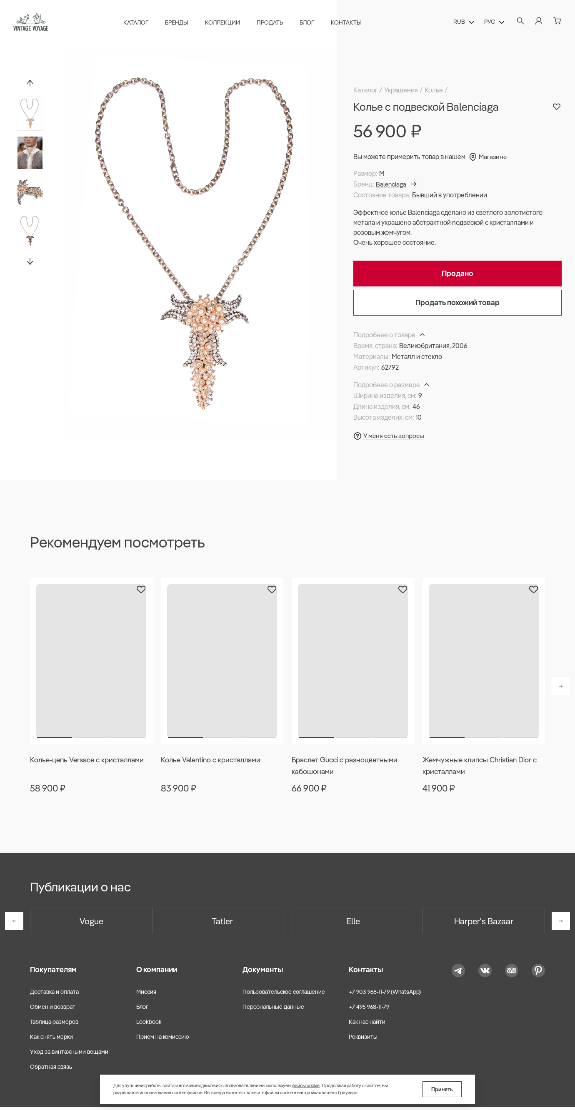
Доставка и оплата (54, 994)
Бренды (178, 23)
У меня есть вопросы (394, 435)
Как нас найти (367, 1024)
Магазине (493, 156)
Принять (442, 1089)
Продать (272, 23)
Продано (457, 273)
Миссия (146, 994)
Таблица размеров (54, 1024)
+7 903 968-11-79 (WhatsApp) (385, 994)
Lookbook (149, 1024)
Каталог (137, 23)
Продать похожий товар (457, 302)
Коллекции (224, 23)
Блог (309, 23)
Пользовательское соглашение (283, 994)
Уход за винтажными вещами (69, 1054)
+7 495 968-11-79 (369, 1009)
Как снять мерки (51, 1039)
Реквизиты (363, 1039)
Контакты (348, 23)
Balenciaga (397, 184)
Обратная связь (51, 1069)
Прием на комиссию (162, 1039)
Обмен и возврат (52, 1009)
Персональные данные (273, 1009)
